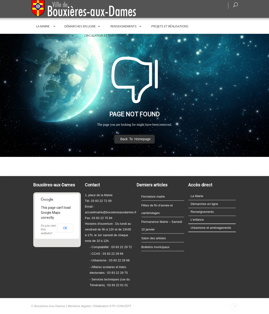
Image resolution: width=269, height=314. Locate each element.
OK (65, 228)
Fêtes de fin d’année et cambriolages (157, 209)
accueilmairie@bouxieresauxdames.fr (110, 212)
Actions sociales (215, 35)
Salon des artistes (153, 238)
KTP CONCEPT (120, 306)
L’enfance (153, 35)
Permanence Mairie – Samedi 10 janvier (161, 225)
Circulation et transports (108, 35)
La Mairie (46, 26)
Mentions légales (79, 306)
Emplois (181, 35)
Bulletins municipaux (155, 247)
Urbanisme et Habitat (55, 35)
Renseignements (126, 26)
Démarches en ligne (83, 26)
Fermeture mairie (153, 196)
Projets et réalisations (169, 26)
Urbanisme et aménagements (211, 227)
